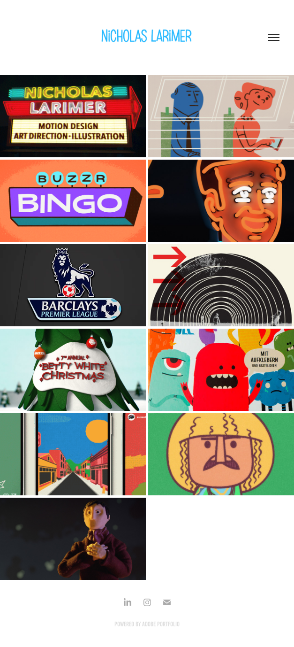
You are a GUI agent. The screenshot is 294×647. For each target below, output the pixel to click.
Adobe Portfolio (161, 624)
